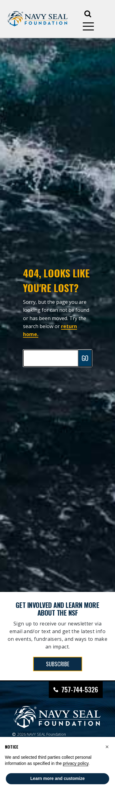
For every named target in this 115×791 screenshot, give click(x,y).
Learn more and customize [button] (57, 778)
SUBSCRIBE (57, 664)
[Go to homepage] (37, 19)
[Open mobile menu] (88, 26)
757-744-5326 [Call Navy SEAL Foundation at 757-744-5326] (79, 689)
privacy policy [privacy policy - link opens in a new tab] (75, 763)
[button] (107, 747)
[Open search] (88, 13)
